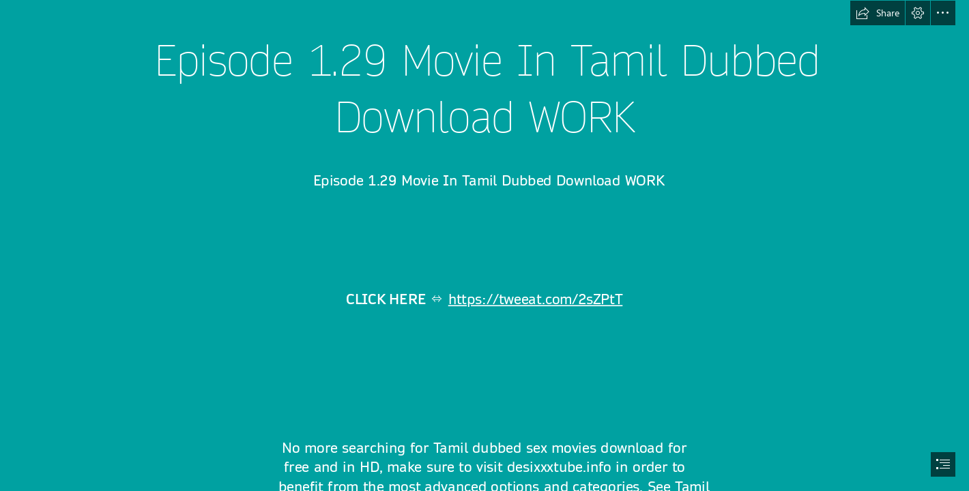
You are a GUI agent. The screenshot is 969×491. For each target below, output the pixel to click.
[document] (484, 245)
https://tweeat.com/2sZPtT (535, 299)
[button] (877, 13)
